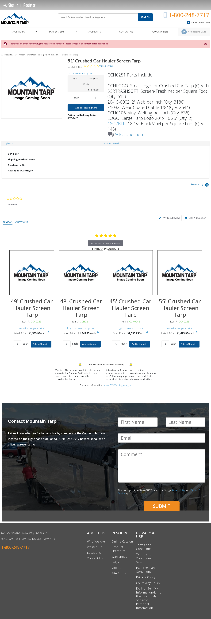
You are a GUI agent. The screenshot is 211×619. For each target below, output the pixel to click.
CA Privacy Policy (148, 583)
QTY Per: (13, 153)
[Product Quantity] (95, 98)
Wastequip (94, 547)
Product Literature (119, 549)
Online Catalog (122, 541)
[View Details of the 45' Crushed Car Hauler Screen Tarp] (130, 272)
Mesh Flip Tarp (37, 54)
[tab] (105, 162)
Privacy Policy (178, 490)
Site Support (121, 573)
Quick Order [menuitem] (160, 31)
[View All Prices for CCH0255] (197, 332)
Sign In (11, 5)
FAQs (115, 562)
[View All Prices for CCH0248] (98, 332)
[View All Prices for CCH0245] (147, 332)
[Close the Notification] (205, 43)
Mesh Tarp (25, 54)
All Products (6, 54)
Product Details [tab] (112, 143)
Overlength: (15, 165)
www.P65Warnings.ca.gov (117, 385)
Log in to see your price (80, 73)
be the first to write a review (105, 243)
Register (29, 5)
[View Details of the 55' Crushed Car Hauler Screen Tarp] (180, 272)
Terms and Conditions (144, 547)
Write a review (106, 66)
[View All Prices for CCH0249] (48, 332)
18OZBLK (116, 124)
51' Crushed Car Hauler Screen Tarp (62, 54)
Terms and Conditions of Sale (145, 558)
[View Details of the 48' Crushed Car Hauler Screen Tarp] (81, 272)
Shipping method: (18, 159)
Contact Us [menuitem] (126, 31)
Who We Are (96, 541)
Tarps (16, 54)
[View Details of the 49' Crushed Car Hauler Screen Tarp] (32, 272)
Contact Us (95, 558)
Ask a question (129, 134)
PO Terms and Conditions (146, 569)
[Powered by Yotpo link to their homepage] (200, 185)
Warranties (119, 556)
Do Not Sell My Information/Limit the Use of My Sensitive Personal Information (148, 598)
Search (145, 17)
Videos (116, 568)
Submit (161, 506)
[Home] (16, 18)
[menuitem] (19, 32)
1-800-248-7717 (189, 15)
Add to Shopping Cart (86, 107)
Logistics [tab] (8, 143)
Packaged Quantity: (19, 170)
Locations (94, 552)
